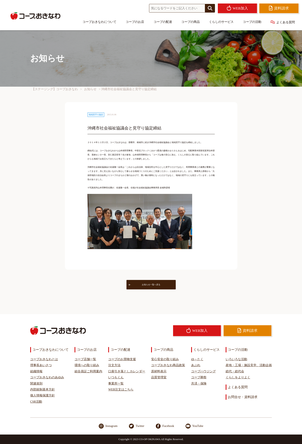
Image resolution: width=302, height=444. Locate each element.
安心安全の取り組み (165, 359)
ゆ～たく (197, 359)
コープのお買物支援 (122, 359)
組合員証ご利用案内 (88, 371)
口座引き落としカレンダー (126, 371)
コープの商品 (190, 21)
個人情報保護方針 (42, 395)
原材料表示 (159, 371)
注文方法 (114, 365)
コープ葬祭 (199, 377)
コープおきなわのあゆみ (47, 377)
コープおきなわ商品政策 (168, 365)
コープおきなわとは (44, 359)
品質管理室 (159, 377)
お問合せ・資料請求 (242, 397)
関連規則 (36, 383)
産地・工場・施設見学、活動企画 (249, 365)
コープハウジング (203, 371)
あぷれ (195, 365)
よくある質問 (283, 22)
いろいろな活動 (236, 359)
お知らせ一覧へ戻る (144, 284)
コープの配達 (163, 21)
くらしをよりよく (238, 377)
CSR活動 (36, 401)
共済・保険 (199, 383)
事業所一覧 (116, 383)
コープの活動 (252, 21)
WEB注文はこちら (120, 389)
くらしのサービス (221, 21)
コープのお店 (135, 21)
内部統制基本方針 (42, 389)
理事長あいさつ (41, 365)
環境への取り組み (87, 365)
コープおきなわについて (99, 21)
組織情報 (36, 371)
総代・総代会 (235, 371)
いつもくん (116, 377)
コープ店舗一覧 (85, 359)
